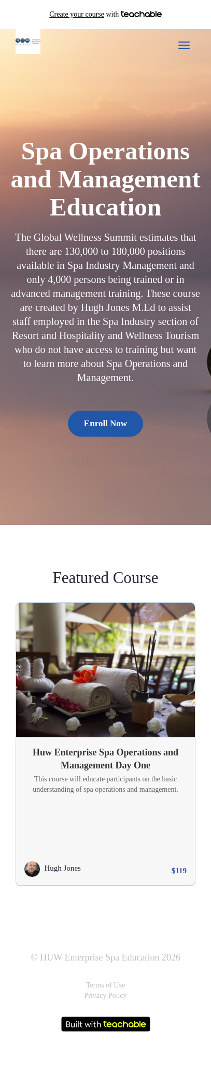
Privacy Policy (105, 995)
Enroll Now (105, 423)
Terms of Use (105, 985)
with (105, 14)
